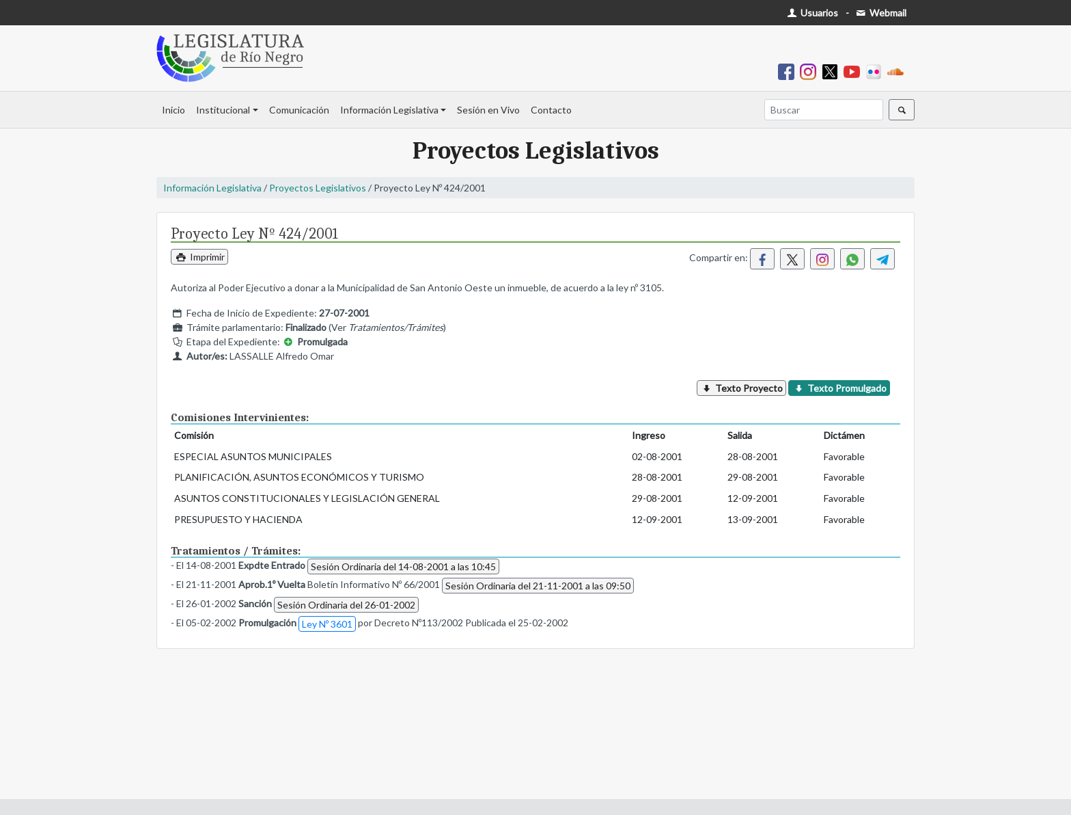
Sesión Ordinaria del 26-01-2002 (346, 605)
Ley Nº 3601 (327, 624)
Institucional (223, 110)
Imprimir (199, 257)
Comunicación (299, 110)
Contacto (551, 110)
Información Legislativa (389, 110)
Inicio (173, 110)
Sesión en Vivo (488, 110)
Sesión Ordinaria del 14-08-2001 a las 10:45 (403, 566)
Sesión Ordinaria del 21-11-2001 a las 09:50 (537, 585)
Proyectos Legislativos (317, 187)
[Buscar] (823, 109)
